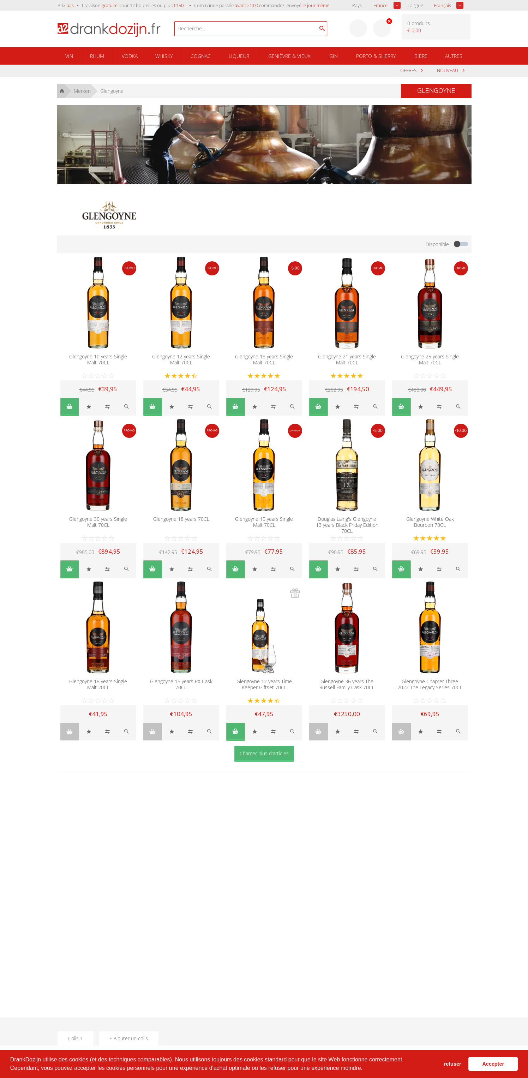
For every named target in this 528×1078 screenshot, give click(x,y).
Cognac (201, 56)
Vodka (130, 56)
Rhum (97, 56)
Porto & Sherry (376, 56)
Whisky (164, 56)
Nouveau (448, 70)
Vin (69, 56)
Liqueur (239, 56)
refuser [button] (452, 1064)
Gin (333, 56)
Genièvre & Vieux (289, 56)
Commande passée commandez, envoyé (261, 5)
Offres (409, 70)
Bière (420, 56)
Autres (453, 56)
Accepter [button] (493, 1064)
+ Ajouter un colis (128, 1038)
